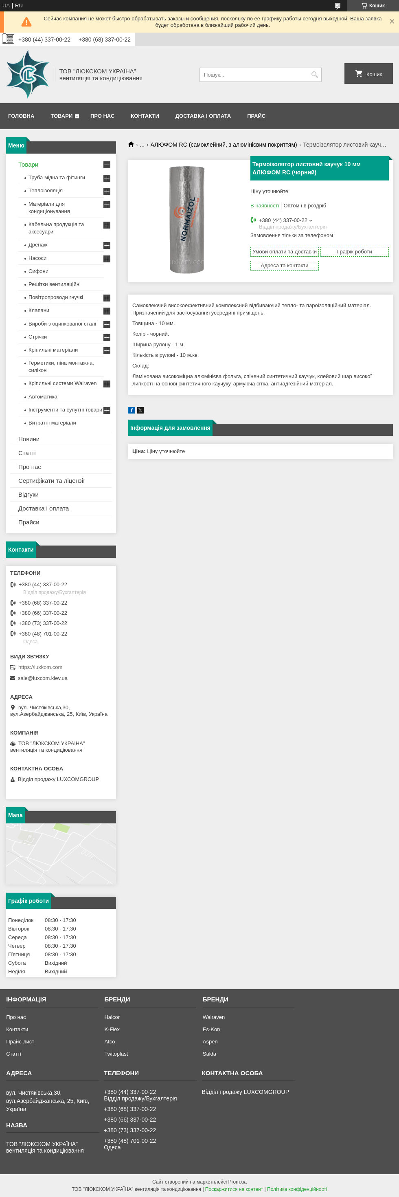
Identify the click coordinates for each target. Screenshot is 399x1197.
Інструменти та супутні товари (65, 410)
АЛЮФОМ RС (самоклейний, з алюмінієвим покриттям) (224, 144)
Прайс (256, 116)
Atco (109, 1042)
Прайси (28, 522)
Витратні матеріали (52, 423)
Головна (21, 116)
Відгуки (28, 494)
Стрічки (37, 337)
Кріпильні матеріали (53, 350)
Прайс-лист (20, 1042)
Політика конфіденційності (297, 1189)
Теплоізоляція (45, 190)
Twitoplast (116, 1054)
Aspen (210, 1042)
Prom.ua (237, 1182)
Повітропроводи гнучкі (55, 297)
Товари (61, 116)
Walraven (214, 1017)
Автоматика (42, 397)
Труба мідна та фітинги (56, 177)
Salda (209, 1054)
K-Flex (112, 1029)
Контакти (145, 116)
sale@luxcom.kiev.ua (43, 678)
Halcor (112, 1017)
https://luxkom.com (40, 667)
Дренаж (37, 245)
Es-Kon (211, 1029)
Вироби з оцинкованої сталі (62, 324)
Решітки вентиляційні (54, 284)
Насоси (37, 258)
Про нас (102, 116)
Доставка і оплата (203, 116)
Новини (28, 439)
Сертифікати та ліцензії (51, 480)
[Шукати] (314, 75)
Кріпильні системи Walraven (62, 383)
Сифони (38, 271)
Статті (27, 452)
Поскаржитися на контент (234, 1189)
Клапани (38, 310)
